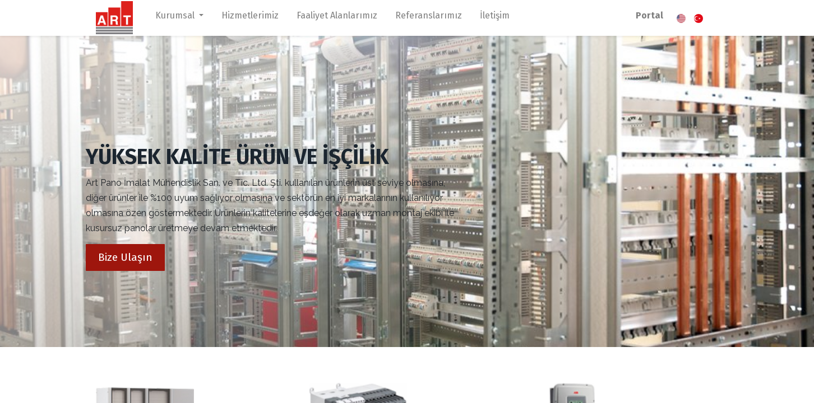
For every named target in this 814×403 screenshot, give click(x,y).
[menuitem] (250, 18)
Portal (649, 15)
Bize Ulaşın (125, 257)
